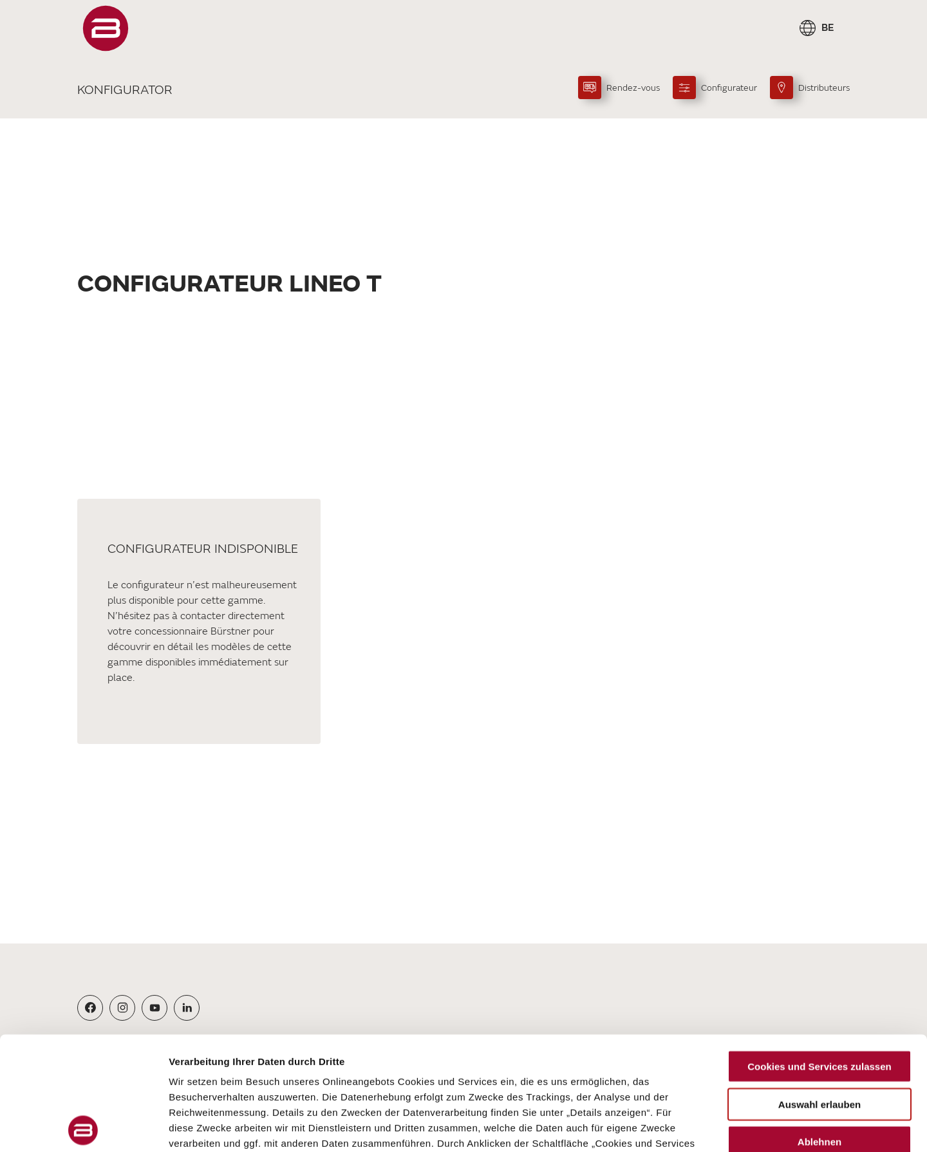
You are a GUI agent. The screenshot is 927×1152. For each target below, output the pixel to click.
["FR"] (105, 28)
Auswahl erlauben (819, 990)
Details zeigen (684, 1126)
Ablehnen (819, 1028)
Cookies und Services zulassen (819, 953)
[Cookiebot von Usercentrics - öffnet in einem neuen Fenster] (83, 1127)
